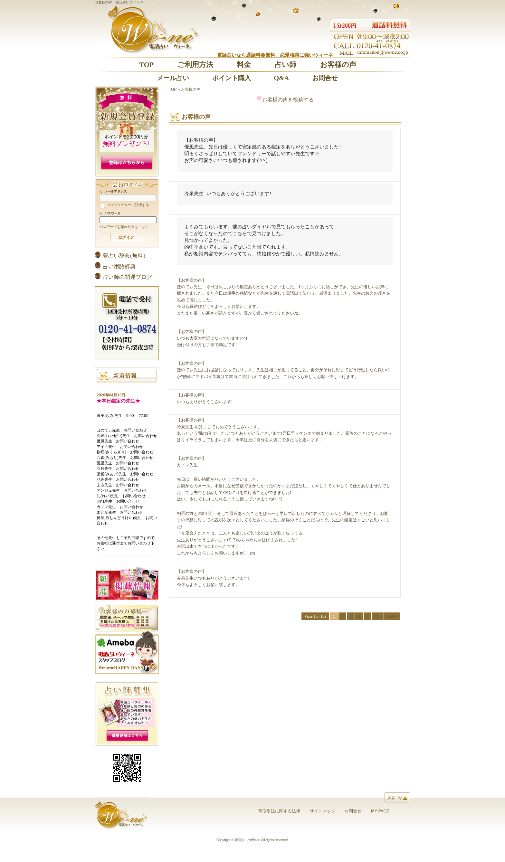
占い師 (285, 65)
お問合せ (325, 77)
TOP (146, 65)
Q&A (281, 77)
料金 (244, 65)
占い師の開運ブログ (127, 277)
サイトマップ (322, 811)
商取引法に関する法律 (279, 811)
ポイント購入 (231, 77)
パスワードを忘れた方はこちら (124, 227)
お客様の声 (338, 65)
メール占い (173, 77)
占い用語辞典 (119, 266)
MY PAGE (380, 811)
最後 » (392, 616)
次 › (378, 616)
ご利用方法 (195, 65)
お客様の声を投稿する (288, 99)
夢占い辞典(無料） (125, 256)
